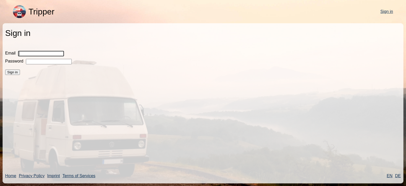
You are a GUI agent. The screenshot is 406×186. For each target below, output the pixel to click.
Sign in (386, 11)
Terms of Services (78, 176)
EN (390, 176)
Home (10, 176)
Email (10, 53)
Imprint (53, 176)
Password (14, 61)
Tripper (33, 11)
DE (398, 176)
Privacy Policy (32, 176)
